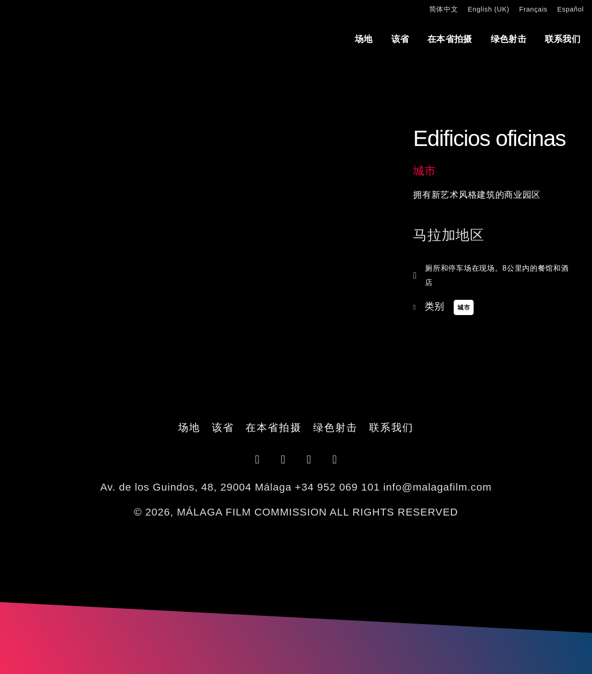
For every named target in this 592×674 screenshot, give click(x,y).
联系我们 (562, 39)
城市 (424, 170)
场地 (364, 39)
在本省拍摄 (449, 39)
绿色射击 (508, 39)
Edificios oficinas (489, 138)
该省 (400, 39)
